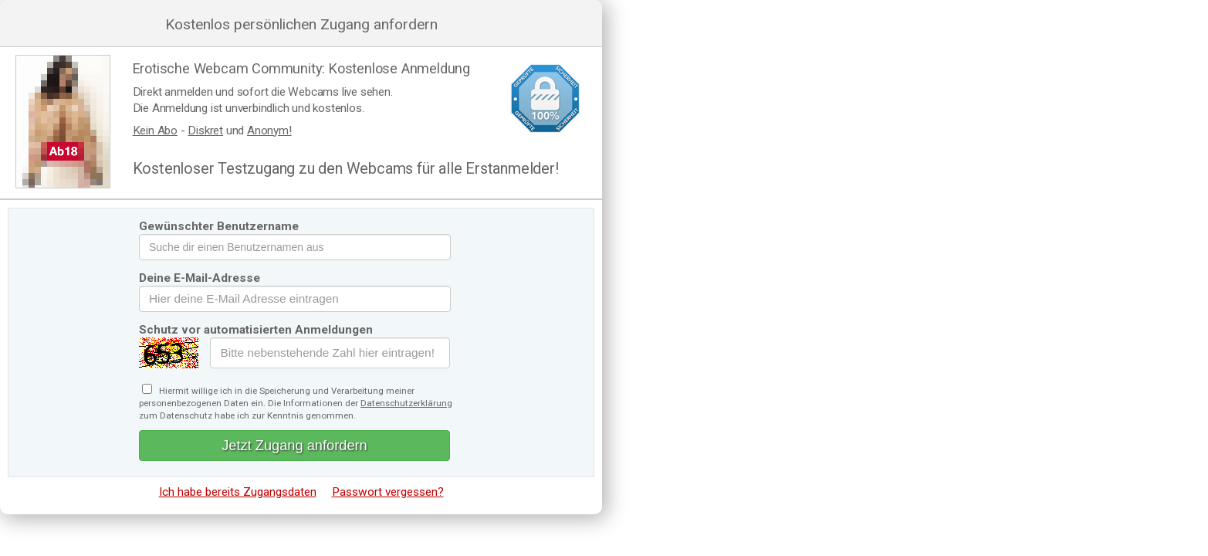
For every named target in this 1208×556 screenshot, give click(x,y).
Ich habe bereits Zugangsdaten (237, 492)
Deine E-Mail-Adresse (199, 278)
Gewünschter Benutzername (219, 226)
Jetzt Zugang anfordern (294, 445)
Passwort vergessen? (388, 492)
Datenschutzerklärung (406, 403)
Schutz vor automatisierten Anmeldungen (256, 330)
